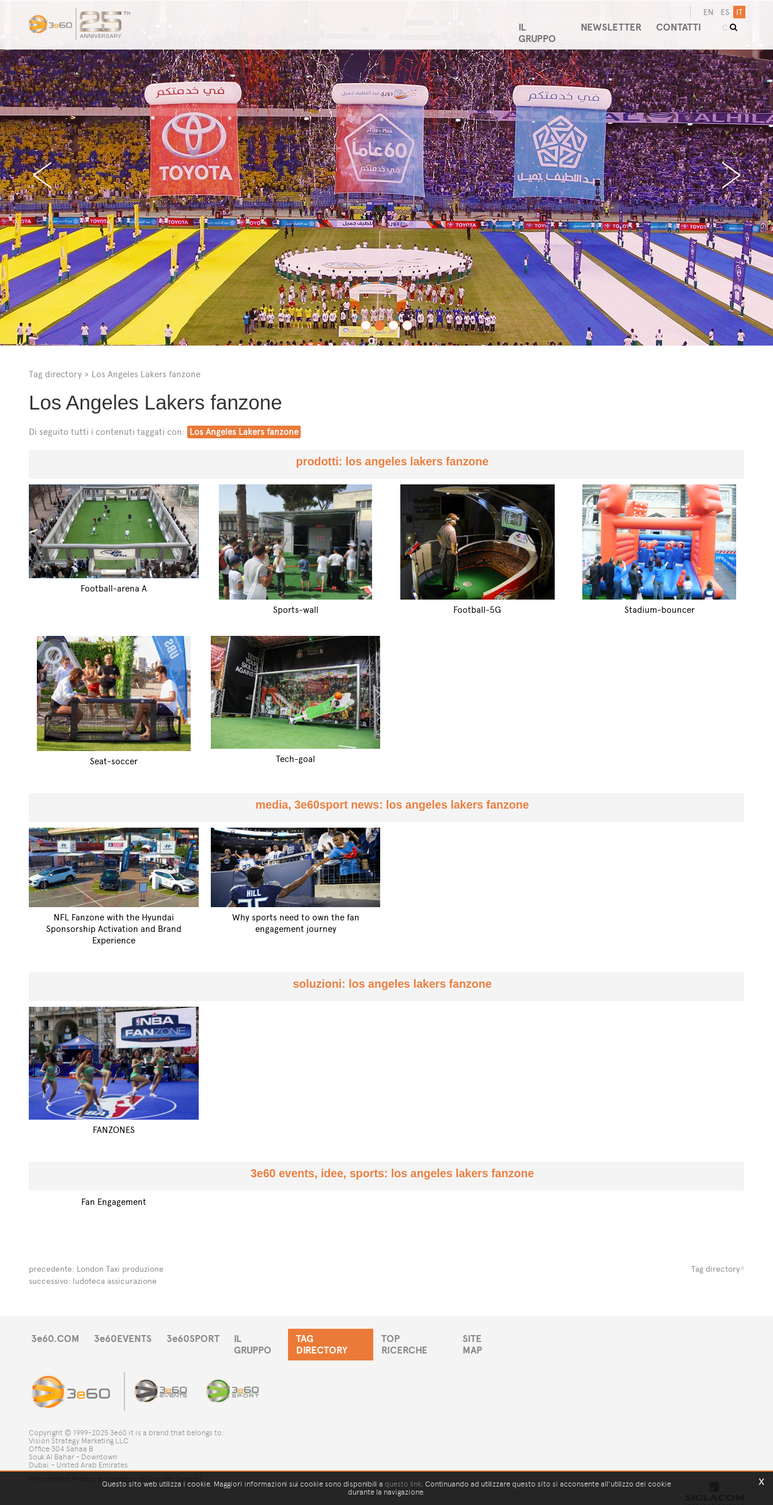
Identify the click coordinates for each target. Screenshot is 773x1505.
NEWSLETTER (611, 23)
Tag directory (55, 374)
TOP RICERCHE (428, 1338)
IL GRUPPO (266, 1338)
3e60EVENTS (126, 1338)
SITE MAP (499, 1338)
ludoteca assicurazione (115, 1280)
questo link (403, 1484)
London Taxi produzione (120, 1268)
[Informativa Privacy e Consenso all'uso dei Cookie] (115, 1469)
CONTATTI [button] (681, 23)
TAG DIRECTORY (342, 1338)
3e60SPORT (198, 1338)
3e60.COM (56, 1338)
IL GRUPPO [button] (539, 23)
